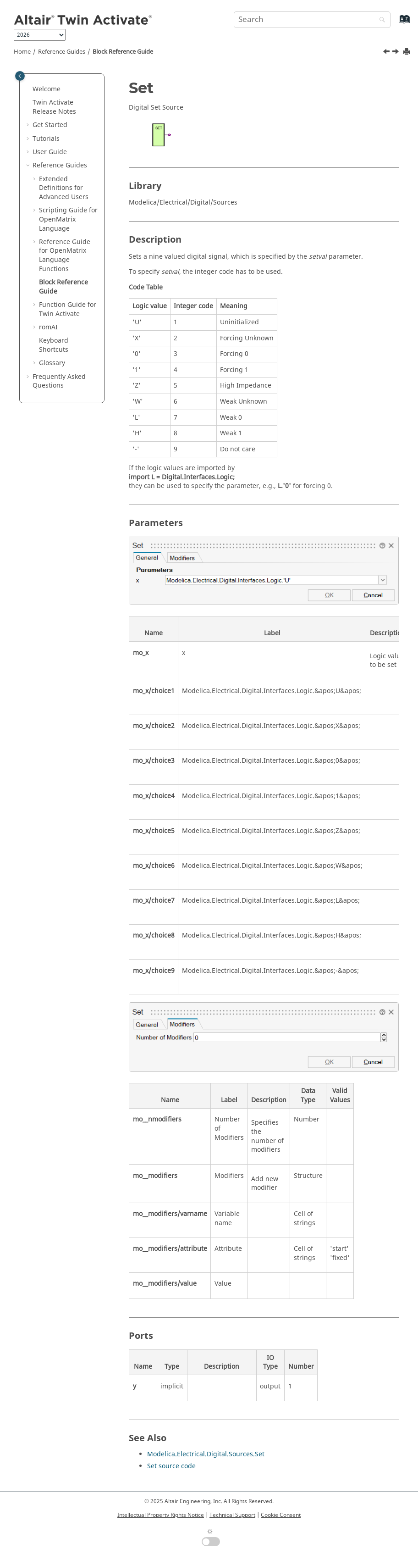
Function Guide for (67, 309)
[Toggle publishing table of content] (20, 76)
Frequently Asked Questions (59, 381)
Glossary (52, 363)
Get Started (50, 125)
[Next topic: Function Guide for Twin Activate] (396, 52)
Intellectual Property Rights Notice (160, 1515)
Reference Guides (61, 52)
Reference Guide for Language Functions (64, 255)
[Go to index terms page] (394, 23)
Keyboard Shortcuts (53, 345)
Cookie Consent (281, 1515)
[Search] (380, 20)
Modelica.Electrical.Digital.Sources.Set (205, 1454)
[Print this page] (407, 52)
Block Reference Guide (123, 52)
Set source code (171, 1466)
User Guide (50, 152)
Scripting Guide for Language (68, 219)
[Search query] (312, 19)
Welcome (46, 89)
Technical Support (232, 1515)
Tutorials (46, 139)
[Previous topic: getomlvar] (387, 52)
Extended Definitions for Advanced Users (63, 188)
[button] (29, 89)
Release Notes (54, 107)
